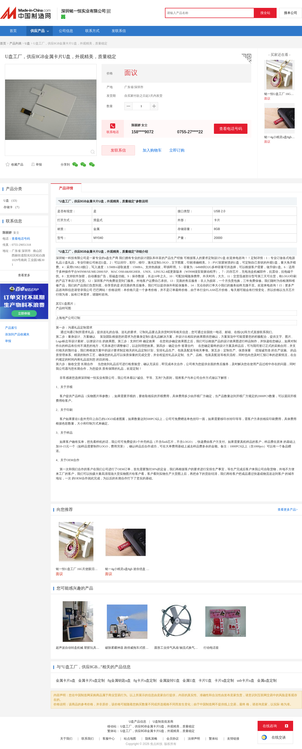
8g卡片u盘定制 (145, 680)
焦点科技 (156, 744)
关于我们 (66, 738)
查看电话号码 (230, 128)
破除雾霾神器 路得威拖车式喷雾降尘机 (131, 647)
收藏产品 (14, 164)
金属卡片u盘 (65, 680)
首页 (3, 43)
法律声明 (194, 738)
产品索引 (11, 328)
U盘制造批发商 (163, 721)
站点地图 (130, 738)
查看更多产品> (288, 509)
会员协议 (172, 738)
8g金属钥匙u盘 (119, 680)
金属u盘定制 (267, 680)
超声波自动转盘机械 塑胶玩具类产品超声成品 (87, 647)
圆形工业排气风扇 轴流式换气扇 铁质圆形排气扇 (187, 647)
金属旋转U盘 (169, 680)
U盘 (27, 43)
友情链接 (233, 738)
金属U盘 (189, 680)
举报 (36, 164)
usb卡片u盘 (245, 680)
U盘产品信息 (137, 721)
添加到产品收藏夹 (17, 334)
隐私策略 (151, 738)
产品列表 (15, 43)
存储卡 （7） (12, 207)
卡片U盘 (205, 680)
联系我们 (87, 738)
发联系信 (118, 150)
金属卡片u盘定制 (91, 680)
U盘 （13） (11, 200)
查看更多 (24, 275)
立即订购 (176, 150)
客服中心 (109, 738)
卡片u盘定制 (224, 680)
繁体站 (213, 738)
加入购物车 (152, 150)
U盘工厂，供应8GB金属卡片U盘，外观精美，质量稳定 (157, 726)
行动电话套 (211, 647)
